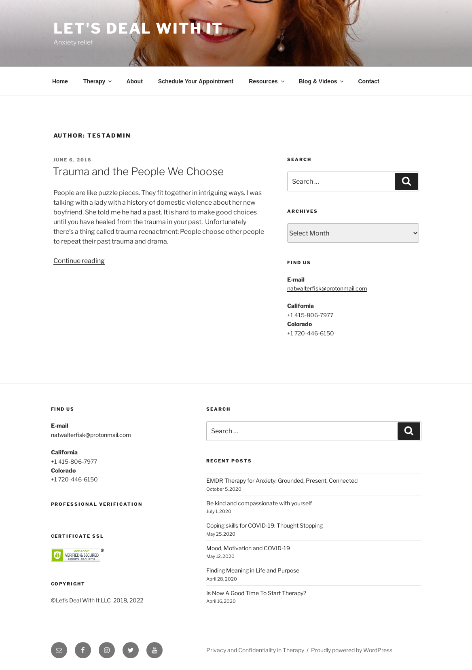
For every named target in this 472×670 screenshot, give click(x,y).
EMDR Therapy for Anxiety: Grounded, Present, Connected (282, 480)
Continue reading (79, 261)
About (134, 81)
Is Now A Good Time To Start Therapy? (256, 592)
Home (60, 81)
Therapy (98, 81)
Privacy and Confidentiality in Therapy (255, 650)
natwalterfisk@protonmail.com (327, 288)
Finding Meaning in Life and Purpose (252, 570)
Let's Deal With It (138, 28)
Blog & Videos (322, 81)
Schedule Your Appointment (195, 81)
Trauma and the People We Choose (138, 171)
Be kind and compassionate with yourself (259, 503)
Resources (267, 81)
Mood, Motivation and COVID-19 (248, 548)
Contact (368, 81)
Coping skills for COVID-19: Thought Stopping (264, 525)
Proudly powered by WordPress (351, 650)
